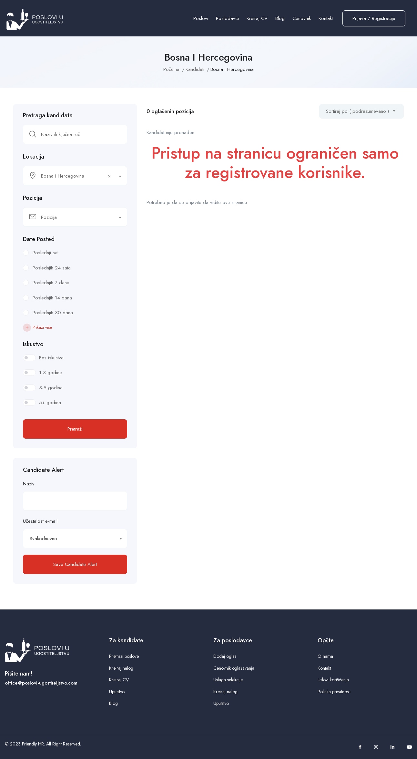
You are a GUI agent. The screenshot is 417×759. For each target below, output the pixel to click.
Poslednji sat (45, 252)
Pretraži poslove (124, 656)
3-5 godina (51, 387)
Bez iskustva (51, 357)
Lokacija (33, 157)
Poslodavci (227, 18)
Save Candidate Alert (75, 564)
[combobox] (75, 175)
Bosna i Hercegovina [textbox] (76, 175)
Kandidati (195, 69)
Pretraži (75, 429)
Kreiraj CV (257, 18)
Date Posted (39, 239)
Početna (171, 69)
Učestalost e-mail (40, 521)
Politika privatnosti (334, 691)
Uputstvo (117, 691)
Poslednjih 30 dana (53, 312)
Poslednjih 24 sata (52, 267)
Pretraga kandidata (48, 115)
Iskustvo (33, 344)
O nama (325, 656)
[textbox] (71, 217)
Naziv (29, 483)
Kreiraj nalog (121, 668)
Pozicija (32, 198)
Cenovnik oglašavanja (233, 668)
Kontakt (326, 18)
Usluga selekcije (228, 679)
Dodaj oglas (224, 656)
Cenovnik (301, 18)
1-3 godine (50, 372)
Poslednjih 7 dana (51, 282)
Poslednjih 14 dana (52, 297)
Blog (280, 18)
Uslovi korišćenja (333, 679)
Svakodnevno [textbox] (43, 538)
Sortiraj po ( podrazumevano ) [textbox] (357, 111)
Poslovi (200, 18)
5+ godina (50, 402)
